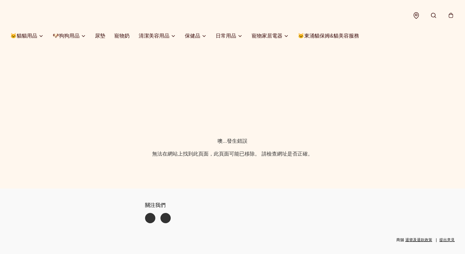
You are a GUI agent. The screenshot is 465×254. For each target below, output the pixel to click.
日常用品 (226, 35)
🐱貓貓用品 (23, 35)
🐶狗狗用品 (66, 35)
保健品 (192, 35)
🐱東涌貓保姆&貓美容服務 (328, 35)
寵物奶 (122, 35)
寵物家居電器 (267, 35)
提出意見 (447, 240)
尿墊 (100, 35)
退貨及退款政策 (418, 240)
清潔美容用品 (154, 35)
